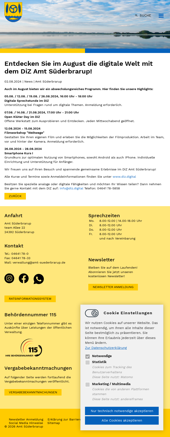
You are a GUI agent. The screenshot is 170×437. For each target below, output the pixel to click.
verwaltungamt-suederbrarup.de (39, 262)
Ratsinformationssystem (30, 298)
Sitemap (53, 423)
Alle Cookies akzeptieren (122, 420)
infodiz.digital (71, 188)
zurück (15, 196)
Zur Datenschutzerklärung (106, 348)
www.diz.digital (124, 176)
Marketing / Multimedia (108, 384)
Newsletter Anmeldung (113, 287)
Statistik (95, 362)
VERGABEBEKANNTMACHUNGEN (33, 392)
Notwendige (98, 356)
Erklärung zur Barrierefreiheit (70, 419)
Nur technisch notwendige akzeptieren (122, 411)
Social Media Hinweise (26, 423)
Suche (145, 15)
